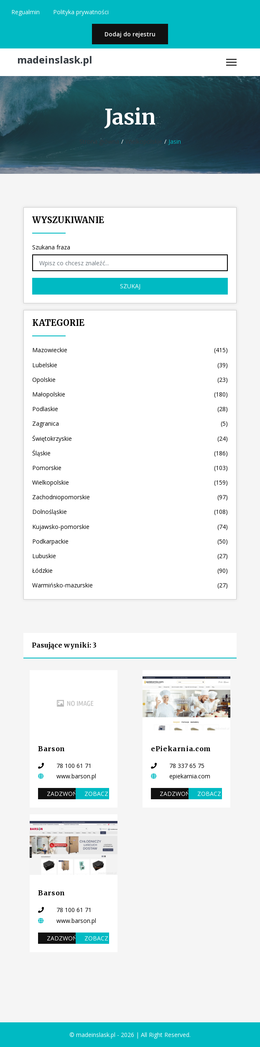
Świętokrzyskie (130, 438)
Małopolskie (130, 394)
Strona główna (99, 141)
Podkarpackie (130, 541)
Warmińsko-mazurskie (130, 585)
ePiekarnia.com (181, 749)
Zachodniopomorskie (130, 497)
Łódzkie (130, 570)
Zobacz (96, 794)
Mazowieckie (130, 350)
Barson (51, 749)
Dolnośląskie (130, 511)
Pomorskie (130, 468)
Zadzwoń (61, 794)
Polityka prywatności (81, 12)
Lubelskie (130, 365)
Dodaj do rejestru (130, 34)
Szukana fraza (51, 247)
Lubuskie (130, 556)
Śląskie (130, 453)
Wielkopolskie (143, 141)
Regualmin (25, 12)
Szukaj (130, 286)
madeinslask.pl (54, 60)
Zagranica (130, 423)
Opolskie (130, 379)
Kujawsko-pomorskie (130, 526)
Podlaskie (130, 409)
